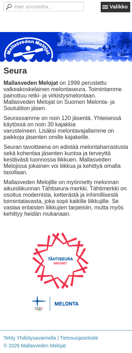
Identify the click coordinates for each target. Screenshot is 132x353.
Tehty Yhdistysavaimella (30, 338)
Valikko (118, 7)
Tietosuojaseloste (79, 338)
